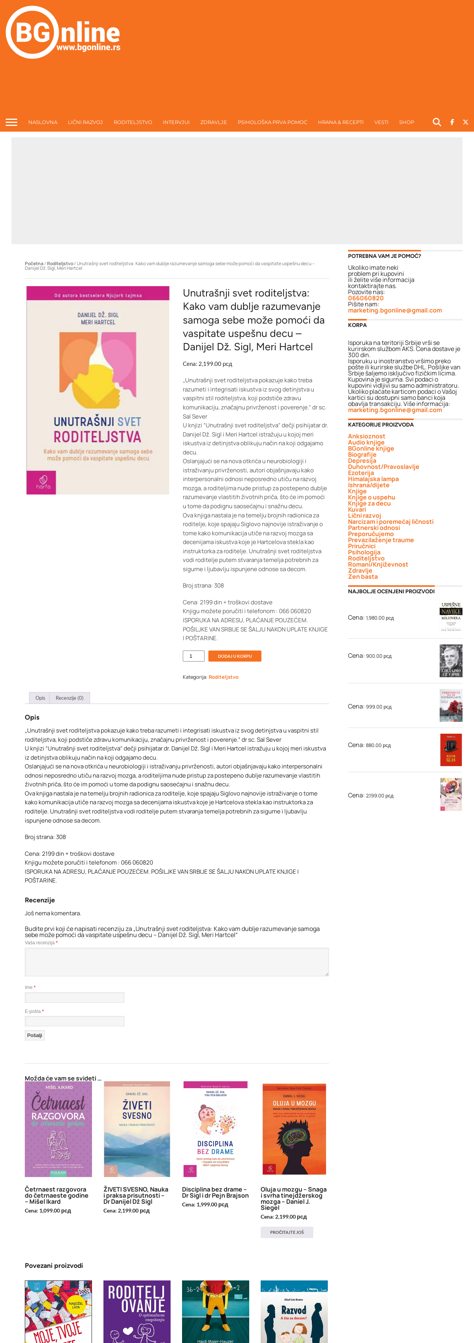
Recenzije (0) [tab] (70, 698)
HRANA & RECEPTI (341, 122)
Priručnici (362, 546)
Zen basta (363, 576)
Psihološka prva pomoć (272, 122)
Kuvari (357, 509)
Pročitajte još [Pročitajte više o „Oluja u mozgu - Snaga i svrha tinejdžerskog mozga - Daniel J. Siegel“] (287, 1232)
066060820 (366, 298)
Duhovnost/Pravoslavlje (383, 466)
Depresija (362, 460)
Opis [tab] (40, 698)
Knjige (357, 491)
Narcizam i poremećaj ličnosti (391, 521)
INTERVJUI (176, 122)
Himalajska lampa (373, 479)
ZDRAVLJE (213, 122)
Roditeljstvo (60, 263)
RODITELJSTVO (133, 122)
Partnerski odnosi (374, 527)
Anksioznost (366, 436)
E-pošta (34, 1011)
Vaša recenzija (41, 942)
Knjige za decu (369, 503)
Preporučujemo (371, 534)
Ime (30, 987)
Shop (406, 122)
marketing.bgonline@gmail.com (395, 310)
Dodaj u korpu (235, 656)
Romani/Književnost (378, 564)
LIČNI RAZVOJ (85, 122)
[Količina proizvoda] (193, 656)
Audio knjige (366, 442)
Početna (34, 263)
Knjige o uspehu (371, 497)
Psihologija (364, 552)
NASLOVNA (42, 122)
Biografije (362, 454)
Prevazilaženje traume (381, 540)
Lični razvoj (364, 515)
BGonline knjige (371, 448)
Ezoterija (361, 473)
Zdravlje (360, 570)
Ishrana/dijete (369, 485)
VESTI (381, 122)
